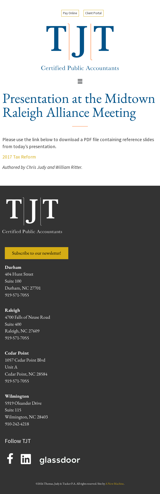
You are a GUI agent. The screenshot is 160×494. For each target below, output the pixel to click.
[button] (80, 81)
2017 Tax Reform (19, 157)
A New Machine (114, 484)
